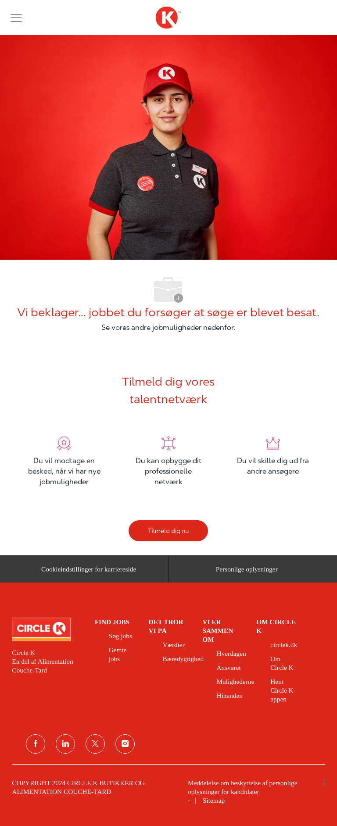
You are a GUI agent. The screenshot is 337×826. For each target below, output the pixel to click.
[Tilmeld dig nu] (168, 530)
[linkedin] (65, 744)
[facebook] (35, 744)
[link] (47, 629)
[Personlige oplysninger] (247, 572)
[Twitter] (95, 744)
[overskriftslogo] (168, 18)
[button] (16, 17)
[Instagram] (125, 744)
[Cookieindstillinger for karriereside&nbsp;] (89, 572)
